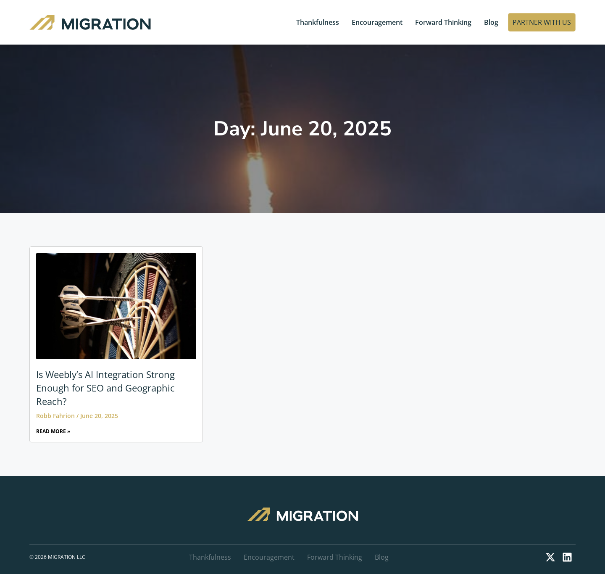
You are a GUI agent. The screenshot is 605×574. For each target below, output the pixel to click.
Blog (491, 22)
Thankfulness (317, 22)
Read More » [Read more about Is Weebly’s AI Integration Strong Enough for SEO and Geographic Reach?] (53, 431)
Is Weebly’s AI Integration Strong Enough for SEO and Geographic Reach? (105, 387)
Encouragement (377, 22)
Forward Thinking (443, 22)
